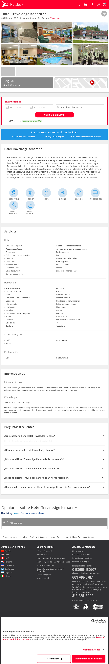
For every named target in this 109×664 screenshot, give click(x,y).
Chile (7, 554)
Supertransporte (44, 574)
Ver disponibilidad (54, 114)
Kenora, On (54, 537)
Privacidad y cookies (45, 565)
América (33, 537)
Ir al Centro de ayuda (81, 555)
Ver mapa (55, 18)
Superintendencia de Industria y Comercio (50, 570)
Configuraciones (91, 648)
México (8, 576)
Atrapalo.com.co (10, 537)
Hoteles (23, 537)
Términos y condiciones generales (51, 558)
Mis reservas (77, 551)
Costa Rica (9, 565)
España (8, 551)
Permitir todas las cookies (89, 657)
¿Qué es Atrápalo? (44, 551)
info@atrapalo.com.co (87, 600)
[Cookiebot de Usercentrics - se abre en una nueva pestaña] (93, 620)
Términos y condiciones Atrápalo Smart (53, 561)
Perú (7, 558)
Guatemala (9, 569)
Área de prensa (43, 554)
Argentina (9, 572)
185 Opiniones (15, 85)
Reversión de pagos (80, 561)
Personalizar (54, 657)
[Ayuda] (98, 4)
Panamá (8, 561)
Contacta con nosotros (82, 558)
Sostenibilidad (43, 578)
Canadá (43, 537)
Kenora (66, 537)
